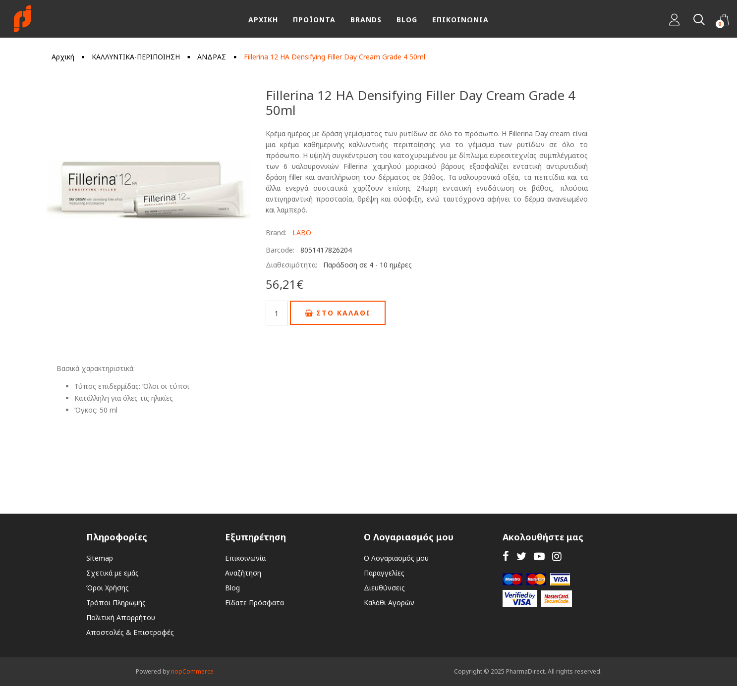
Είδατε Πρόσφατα (254, 602)
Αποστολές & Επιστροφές (130, 632)
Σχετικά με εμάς (112, 573)
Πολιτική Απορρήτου (120, 617)
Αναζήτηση (243, 573)
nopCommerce (192, 671)
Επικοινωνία (245, 558)
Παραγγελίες (384, 573)
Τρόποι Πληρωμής (116, 602)
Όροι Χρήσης (107, 587)
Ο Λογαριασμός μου (396, 558)
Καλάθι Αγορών (389, 602)
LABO (301, 232)
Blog (232, 587)
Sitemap (99, 558)
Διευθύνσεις (384, 587)
